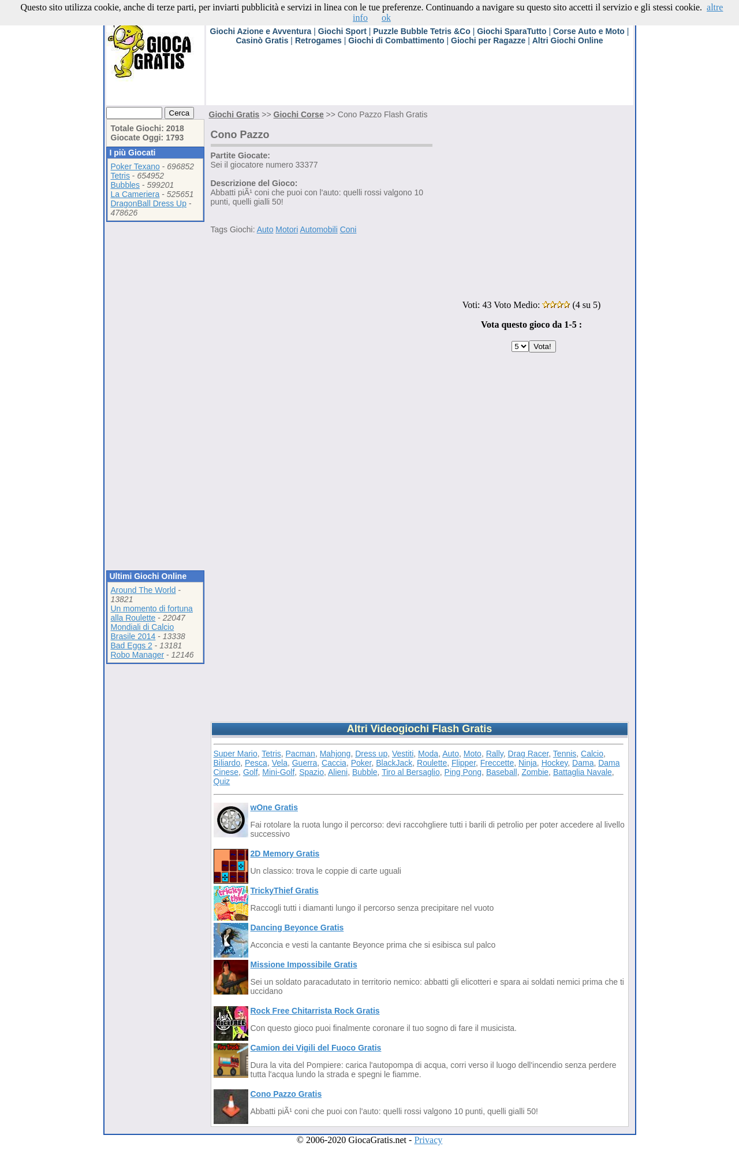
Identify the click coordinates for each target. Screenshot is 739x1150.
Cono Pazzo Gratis (286, 1094)
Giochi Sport (342, 31)
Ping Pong (463, 772)
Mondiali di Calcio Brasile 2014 (142, 631)
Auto (265, 229)
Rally (494, 753)
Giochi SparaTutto (511, 31)
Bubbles (125, 185)
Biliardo (227, 762)
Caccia (334, 762)
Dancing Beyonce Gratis (297, 927)
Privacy (428, 1140)
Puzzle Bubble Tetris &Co (422, 31)
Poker (361, 762)
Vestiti (402, 753)
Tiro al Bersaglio (411, 772)
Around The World (143, 590)
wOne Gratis (274, 807)
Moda (428, 753)
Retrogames (318, 40)
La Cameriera (135, 194)
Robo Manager (138, 654)
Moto (473, 753)
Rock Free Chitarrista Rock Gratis (315, 1010)
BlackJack (394, 762)
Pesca (256, 762)
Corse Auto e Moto (589, 31)
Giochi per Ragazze (488, 40)
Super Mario (235, 753)
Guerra (305, 762)
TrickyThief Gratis (285, 890)
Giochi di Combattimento (396, 40)
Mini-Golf (278, 772)
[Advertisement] (416, 79)
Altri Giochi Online (567, 40)
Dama (583, 762)
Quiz (222, 781)
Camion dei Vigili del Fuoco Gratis (316, 1047)
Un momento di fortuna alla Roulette (152, 613)
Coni (348, 229)
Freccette (497, 762)
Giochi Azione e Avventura (261, 31)
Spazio (311, 772)
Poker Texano (135, 166)
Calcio (592, 753)
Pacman (300, 753)
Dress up (371, 753)
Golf (250, 772)
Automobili (318, 229)
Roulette (432, 762)
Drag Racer (528, 753)
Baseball (501, 772)
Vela (280, 762)
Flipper (463, 762)
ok (386, 18)
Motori (286, 229)
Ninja (527, 762)
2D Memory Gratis (285, 853)
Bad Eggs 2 (131, 645)
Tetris (120, 175)
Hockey (555, 762)
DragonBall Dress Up (149, 203)
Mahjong (335, 753)
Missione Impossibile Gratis (304, 964)
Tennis (564, 753)
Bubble (365, 772)
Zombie (534, 772)
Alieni (338, 772)
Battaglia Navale (582, 772)
